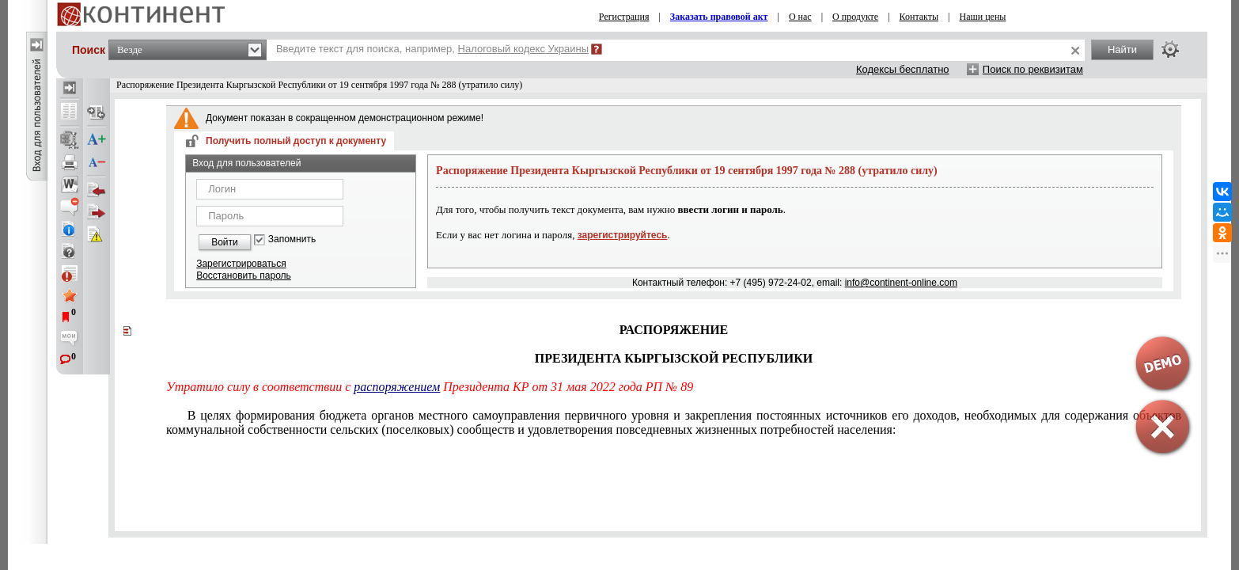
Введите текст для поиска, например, (432, 49)
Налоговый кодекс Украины (523, 49)
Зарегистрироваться (241, 263)
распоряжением (397, 386)
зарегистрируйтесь (623, 235)
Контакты (919, 16)
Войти (224, 242)
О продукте (855, 16)
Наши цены (983, 16)
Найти (1122, 49)
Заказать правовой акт (719, 16)
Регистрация (624, 16)
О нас (800, 16)
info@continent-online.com (901, 282)
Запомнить (292, 239)
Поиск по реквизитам (1033, 69)
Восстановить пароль (243, 275)
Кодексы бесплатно (902, 69)
